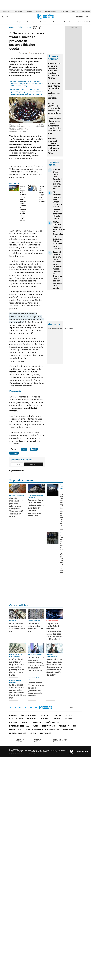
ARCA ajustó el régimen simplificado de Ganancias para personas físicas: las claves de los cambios (59, 235)
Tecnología (64, 726)
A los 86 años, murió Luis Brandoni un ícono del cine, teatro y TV (57, 179)
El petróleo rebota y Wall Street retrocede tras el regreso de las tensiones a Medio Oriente (57, 205)
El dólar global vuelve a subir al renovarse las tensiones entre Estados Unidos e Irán (17, 691)
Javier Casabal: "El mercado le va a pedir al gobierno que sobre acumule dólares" (36, 689)
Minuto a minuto (53, 620)
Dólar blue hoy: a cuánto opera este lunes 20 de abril (17, 627)
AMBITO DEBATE (61, 740)
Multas (33, 733)
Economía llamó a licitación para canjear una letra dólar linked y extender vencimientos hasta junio (36, 508)
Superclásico (86, 11)
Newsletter (86, 21)
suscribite (80, 16)
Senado (34, 449)
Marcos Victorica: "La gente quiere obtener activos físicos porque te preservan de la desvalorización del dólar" (54, 667)
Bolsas (56, 328)
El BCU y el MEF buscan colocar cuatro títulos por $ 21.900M (42, 194)
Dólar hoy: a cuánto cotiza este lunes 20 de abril (35, 627)
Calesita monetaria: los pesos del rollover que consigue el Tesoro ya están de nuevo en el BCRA (16, 507)
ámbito (12, 27)
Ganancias (29, 11)
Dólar (19, 22)
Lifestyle (68, 719)
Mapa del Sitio (15, 730)
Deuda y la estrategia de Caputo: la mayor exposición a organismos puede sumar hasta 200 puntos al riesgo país (27, 83)
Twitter (10, 707)
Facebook (15, 707)
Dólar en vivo (18, 11)
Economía (30, 22)
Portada (13, 715)
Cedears (70, 328)
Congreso (14, 453)
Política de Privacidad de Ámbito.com (42, 730)
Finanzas (43, 22)
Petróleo (38, 11)
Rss (74, 726)
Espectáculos (48, 726)
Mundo (25, 722)
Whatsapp (36, 707)
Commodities (62, 328)
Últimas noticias (28, 715)
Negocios (67, 22)
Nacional (13, 722)
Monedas (51, 328)
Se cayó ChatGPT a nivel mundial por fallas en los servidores (54, 108)
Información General (19, 726)
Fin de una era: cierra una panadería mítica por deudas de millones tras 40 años (54, 70)
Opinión (80, 22)
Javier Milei (75, 11)
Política (55, 22)
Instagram (20, 707)
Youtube (31, 707)
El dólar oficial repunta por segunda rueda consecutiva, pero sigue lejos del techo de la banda (16, 667)
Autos (35, 726)
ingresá (86, 16)
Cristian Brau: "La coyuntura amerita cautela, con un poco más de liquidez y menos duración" (36, 664)
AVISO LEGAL (68, 730)
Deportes (36, 722)
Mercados (31, 719)
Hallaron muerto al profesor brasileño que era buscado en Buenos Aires (54, 145)
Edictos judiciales (17, 733)
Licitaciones (45, 733)
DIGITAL (20, 740)
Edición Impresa (52, 722)
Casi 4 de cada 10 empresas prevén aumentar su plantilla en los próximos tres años (54, 125)
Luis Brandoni (64, 11)
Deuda (28, 27)
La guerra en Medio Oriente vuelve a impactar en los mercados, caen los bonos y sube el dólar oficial (54, 631)
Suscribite (33, 464)
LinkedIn (25, 707)
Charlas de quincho (50, 11)
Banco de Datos (16, 719)
